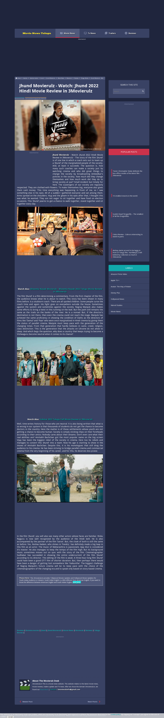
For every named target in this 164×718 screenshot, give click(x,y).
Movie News (116, 311)
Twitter (53, 689)
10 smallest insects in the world (125, 196)
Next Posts (94, 702)
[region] (82, 14)
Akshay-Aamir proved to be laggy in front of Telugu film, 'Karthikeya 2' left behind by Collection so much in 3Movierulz (127, 253)
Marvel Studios (116, 305)
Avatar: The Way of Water (121, 286)
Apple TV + (115, 280)
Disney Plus (115, 293)
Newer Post (26, 702)
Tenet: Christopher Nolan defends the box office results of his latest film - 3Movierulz (127, 173)
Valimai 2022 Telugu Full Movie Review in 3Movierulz (66, 419)
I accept (10, 717)
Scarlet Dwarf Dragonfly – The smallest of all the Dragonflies (128, 215)
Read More (44, 689)
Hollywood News (117, 299)
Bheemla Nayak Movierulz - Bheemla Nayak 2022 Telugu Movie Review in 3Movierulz (66, 290)
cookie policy (116, 714)
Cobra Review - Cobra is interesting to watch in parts (128, 235)
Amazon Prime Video (119, 274)
